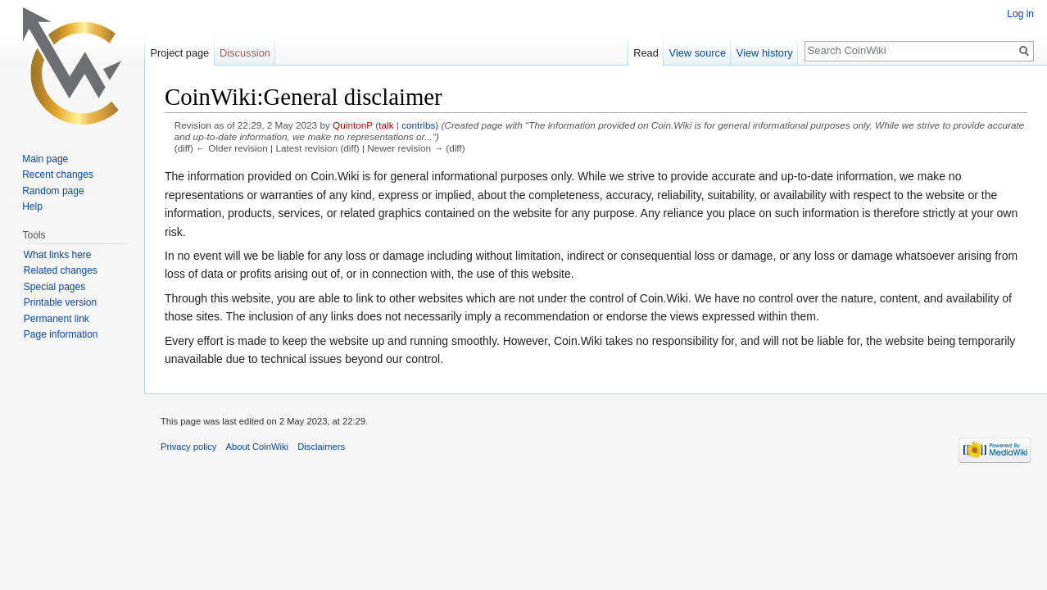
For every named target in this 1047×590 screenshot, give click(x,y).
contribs (418, 125)
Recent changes (57, 174)
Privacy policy (188, 447)
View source (697, 53)
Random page (53, 191)
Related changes (60, 270)
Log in (1020, 14)
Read (646, 53)
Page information (61, 334)
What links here (58, 255)
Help (32, 206)
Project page (179, 53)
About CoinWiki (257, 447)
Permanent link (56, 318)
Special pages (54, 287)
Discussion (245, 53)
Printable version (60, 302)
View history (765, 53)
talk (385, 125)
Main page (45, 159)
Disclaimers (321, 447)
